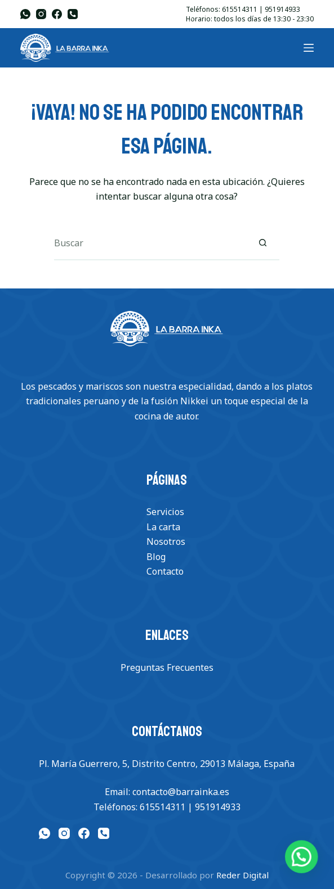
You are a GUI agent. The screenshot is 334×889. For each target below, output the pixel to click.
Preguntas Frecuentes (167, 667)
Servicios (165, 512)
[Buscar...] (150, 243)
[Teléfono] (73, 14)
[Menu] (309, 48)
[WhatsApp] (25, 14)
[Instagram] (41, 14)
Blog (156, 556)
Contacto (165, 571)
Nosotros (165, 541)
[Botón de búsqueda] (262, 243)
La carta (163, 527)
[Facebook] (57, 14)
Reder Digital (242, 875)
